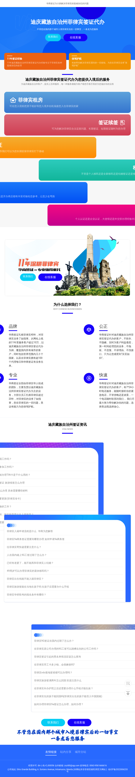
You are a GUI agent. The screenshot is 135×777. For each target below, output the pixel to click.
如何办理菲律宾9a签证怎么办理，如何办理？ (93, 704)
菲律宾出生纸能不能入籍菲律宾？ (25, 555)
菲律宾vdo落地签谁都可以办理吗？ (87, 672)
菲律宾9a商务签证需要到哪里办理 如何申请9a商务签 (36, 515)
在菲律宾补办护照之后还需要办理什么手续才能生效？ (97, 688)
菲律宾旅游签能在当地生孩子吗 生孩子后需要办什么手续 (38, 562)
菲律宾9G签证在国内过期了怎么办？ (88, 640)
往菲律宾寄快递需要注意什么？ (24, 523)
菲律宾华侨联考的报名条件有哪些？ (26, 570)
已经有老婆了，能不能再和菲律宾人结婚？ (30, 539)
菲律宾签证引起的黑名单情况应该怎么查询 (91, 656)
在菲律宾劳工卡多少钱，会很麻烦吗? (88, 664)
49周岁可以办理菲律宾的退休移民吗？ (28, 547)
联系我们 (53, 36)
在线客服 (75, 37)
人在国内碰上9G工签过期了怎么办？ (27, 531)
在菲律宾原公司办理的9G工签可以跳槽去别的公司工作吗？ (100, 648)
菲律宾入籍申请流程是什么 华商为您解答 (30, 507)
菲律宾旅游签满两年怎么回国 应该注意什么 (92, 680)
